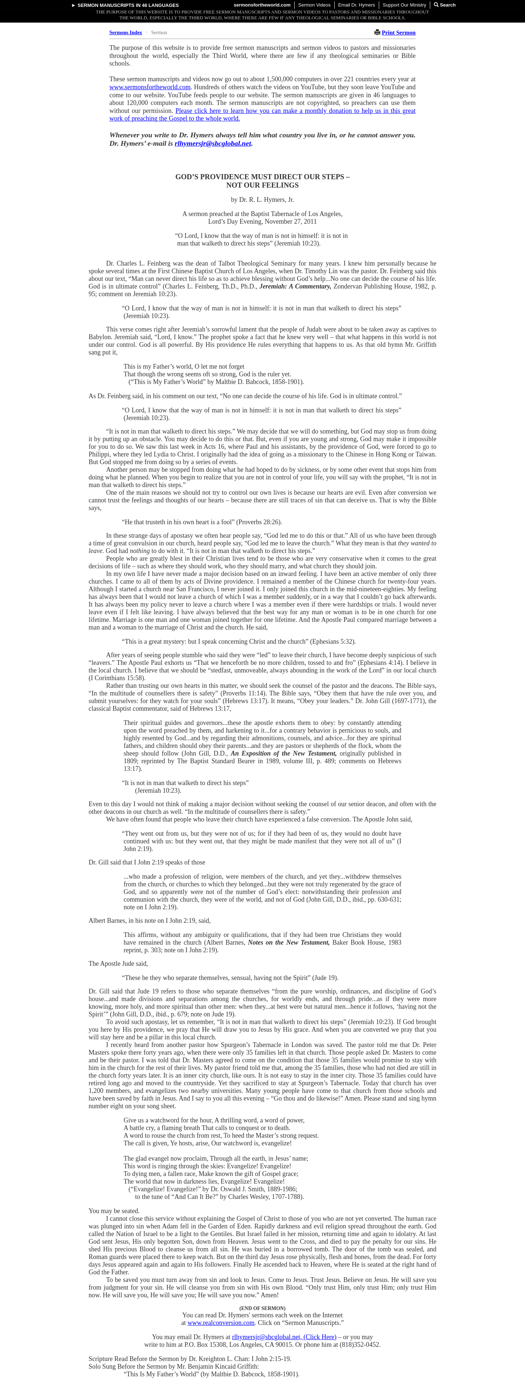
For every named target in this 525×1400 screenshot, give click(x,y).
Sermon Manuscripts (106, 5)
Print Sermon (399, 33)
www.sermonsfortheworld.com (150, 87)
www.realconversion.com (220, 1322)
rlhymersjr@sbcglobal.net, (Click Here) (284, 1337)
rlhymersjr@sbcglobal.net (213, 143)
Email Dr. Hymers (356, 5)
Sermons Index (125, 32)
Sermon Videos (314, 5)
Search (445, 5)
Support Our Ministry (404, 5)
